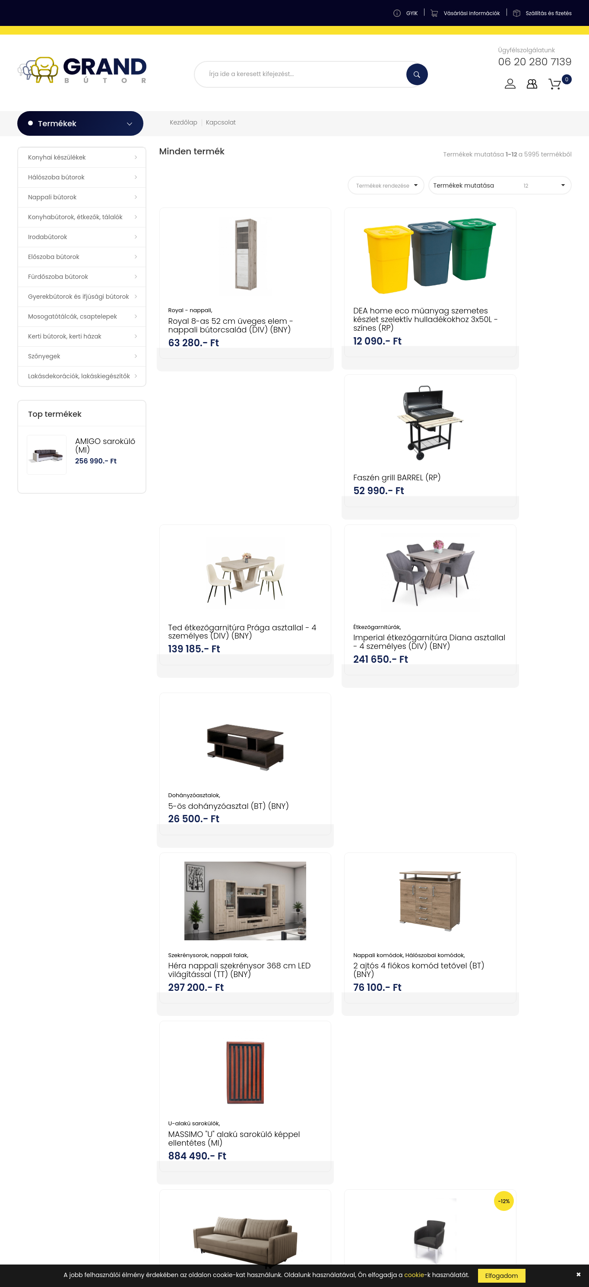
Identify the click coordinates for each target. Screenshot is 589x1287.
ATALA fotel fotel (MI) (490, 860)
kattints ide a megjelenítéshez (438, 1146)
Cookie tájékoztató (329, 1134)
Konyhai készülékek (57, 157)
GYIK (307, 1043)
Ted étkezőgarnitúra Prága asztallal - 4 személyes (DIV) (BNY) (222, 496)
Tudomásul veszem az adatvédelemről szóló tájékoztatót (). (474, 1142)
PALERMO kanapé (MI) (209, 842)
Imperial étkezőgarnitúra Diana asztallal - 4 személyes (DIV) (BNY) (357, 506)
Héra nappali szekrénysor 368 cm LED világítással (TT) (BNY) (221, 684)
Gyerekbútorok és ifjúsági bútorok (78, 296)
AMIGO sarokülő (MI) (105, 445)
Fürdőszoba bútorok (58, 276)
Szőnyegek (44, 356)
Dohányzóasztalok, (478, 487)
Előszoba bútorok (53, 256)
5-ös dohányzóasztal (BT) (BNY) (500, 502)
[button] (554, 84)
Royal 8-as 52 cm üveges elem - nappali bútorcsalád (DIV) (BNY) (221, 330)
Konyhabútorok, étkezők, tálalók (75, 217)
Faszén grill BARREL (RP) (495, 310)
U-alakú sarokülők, (478, 664)
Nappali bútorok (52, 197)
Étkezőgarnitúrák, (334, 487)
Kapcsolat (221, 122)
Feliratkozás (542, 1123)
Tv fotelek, (324, 841)
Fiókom (312, 1028)
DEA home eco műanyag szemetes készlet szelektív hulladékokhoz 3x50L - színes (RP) (364, 323)
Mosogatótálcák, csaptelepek (72, 316)
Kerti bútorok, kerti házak (64, 336)
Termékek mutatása (495, 185)
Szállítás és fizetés (328, 1103)
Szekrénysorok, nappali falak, (208, 664)
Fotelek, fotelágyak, (527, 841)
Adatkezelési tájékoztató (337, 1119)
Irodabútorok (47, 237)
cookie (414, 1275)
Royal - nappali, (190, 310)
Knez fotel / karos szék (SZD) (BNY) (363, 856)
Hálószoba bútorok (56, 177)
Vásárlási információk (334, 1088)
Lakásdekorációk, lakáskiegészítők (79, 376)
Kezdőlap (183, 122)
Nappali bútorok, (475, 841)
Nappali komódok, (336, 664)
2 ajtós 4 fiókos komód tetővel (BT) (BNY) (353, 687)
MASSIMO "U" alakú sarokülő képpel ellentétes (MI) (504, 679)
